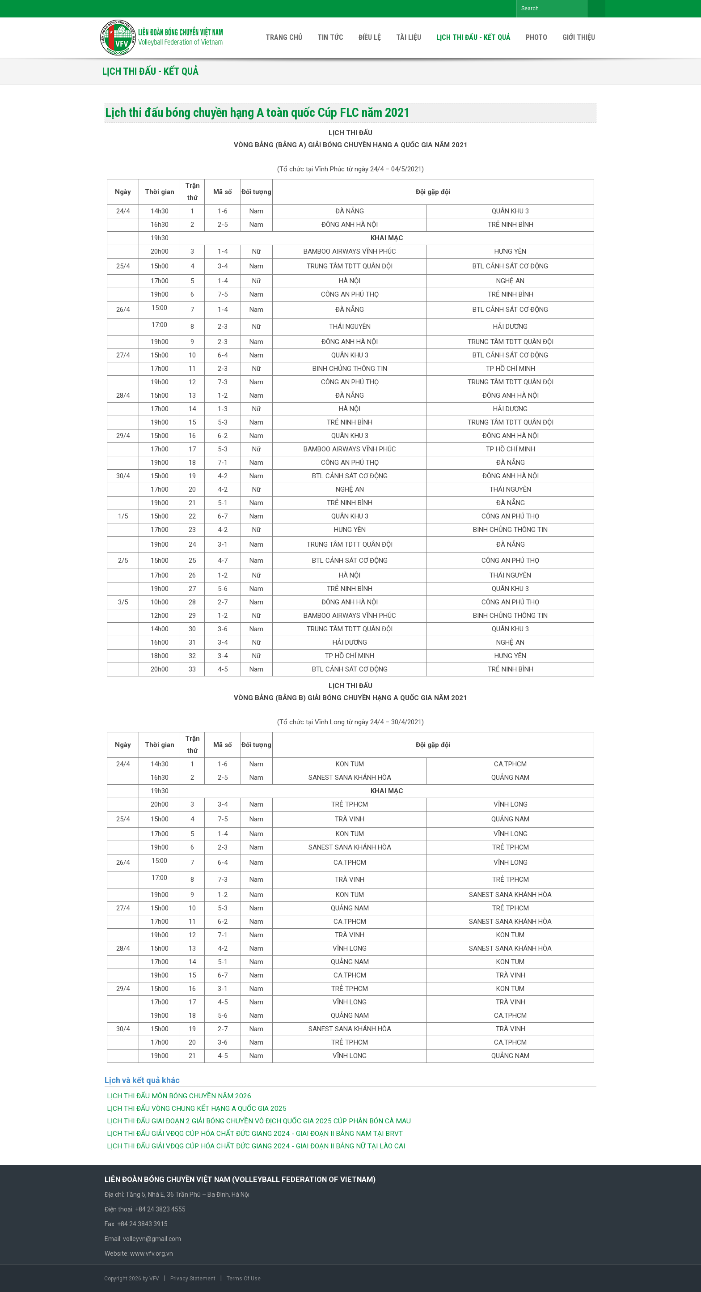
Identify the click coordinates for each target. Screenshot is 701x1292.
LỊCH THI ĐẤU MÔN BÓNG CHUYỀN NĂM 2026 (179, 1096)
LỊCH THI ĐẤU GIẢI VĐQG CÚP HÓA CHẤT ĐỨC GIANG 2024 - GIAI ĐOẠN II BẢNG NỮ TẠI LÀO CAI (256, 1146)
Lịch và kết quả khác (142, 1080)
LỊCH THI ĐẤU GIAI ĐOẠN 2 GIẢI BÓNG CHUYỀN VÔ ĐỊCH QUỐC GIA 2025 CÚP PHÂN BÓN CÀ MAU (259, 1121)
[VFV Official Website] (162, 37)
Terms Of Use (244, 1278)
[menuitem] (579, 37)
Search (596, 8)
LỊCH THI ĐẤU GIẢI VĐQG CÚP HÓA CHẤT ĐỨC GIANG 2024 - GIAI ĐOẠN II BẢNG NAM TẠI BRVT (255, 1134)
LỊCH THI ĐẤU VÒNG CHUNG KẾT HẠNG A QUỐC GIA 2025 (197, 1109)
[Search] (552, 8)
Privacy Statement (192, 1278)
